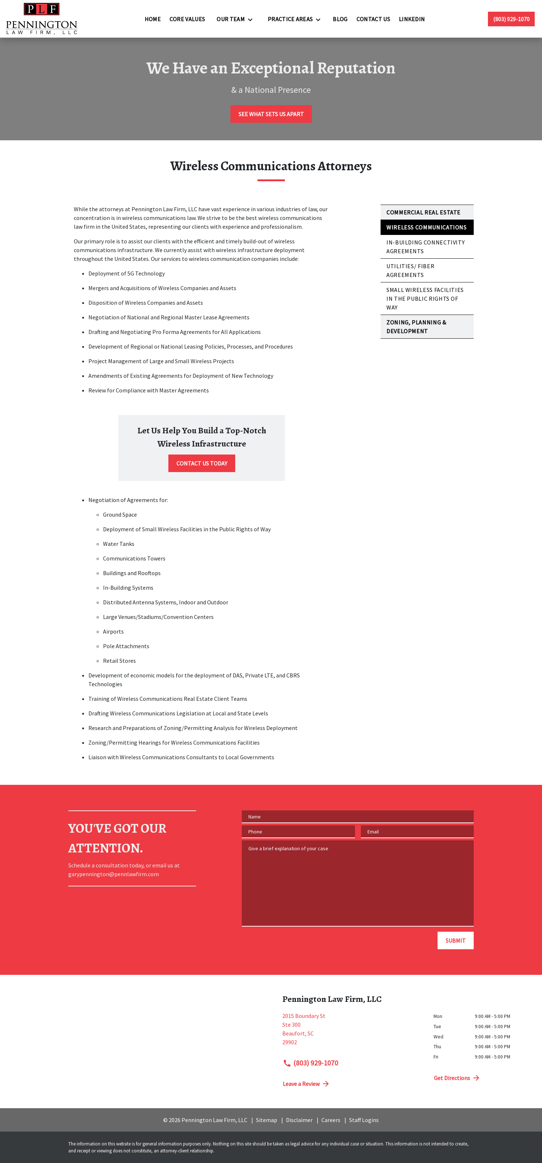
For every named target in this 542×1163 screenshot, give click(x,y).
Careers (330, 1120)
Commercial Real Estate (423, 212)
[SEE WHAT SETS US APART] (271, 114)
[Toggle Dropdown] (252, 19)
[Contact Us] (373, 19)
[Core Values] (187, 19)
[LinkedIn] (412, 19)
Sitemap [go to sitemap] (266, 1120)
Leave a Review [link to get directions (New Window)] (306, 1083)
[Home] (153, 19)
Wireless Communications (426, 227)
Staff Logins (364, 1120)
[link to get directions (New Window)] (352, 1031)
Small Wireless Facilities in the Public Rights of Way (425, 298)
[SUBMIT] (456, 940)
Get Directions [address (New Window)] (457, 1077)
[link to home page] (41, 19)
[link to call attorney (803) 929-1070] (511, 19)
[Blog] (340, 19)
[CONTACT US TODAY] (201, 463)
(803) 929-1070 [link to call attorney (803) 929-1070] (310, 1063)
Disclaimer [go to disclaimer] (299, 1120)
